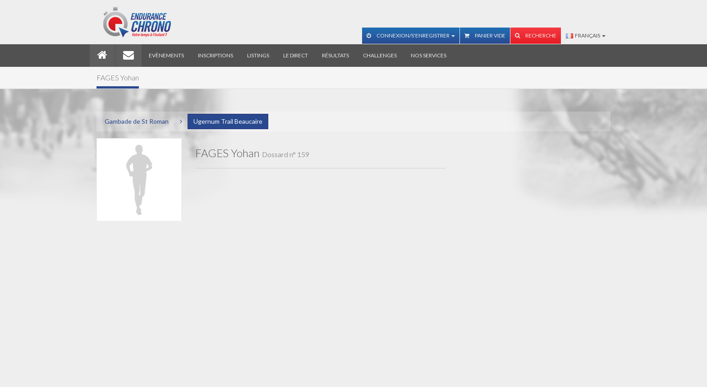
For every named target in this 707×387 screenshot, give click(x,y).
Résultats (335, 55)
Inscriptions (215, 55)
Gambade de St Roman (137, 121)
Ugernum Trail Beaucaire (227, 121)
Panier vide (484, 35)
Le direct (295, 55)
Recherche (535, 35)
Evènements (166, 55)
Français (586, 35)
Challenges (380, 55)
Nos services (428, 55)
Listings (258, 55)
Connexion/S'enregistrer (411, 35)
